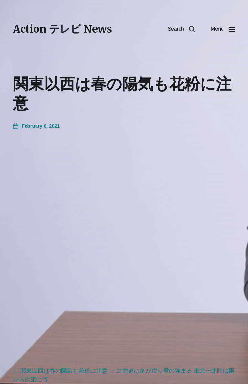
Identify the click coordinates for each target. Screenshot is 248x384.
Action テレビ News (62, 29)
